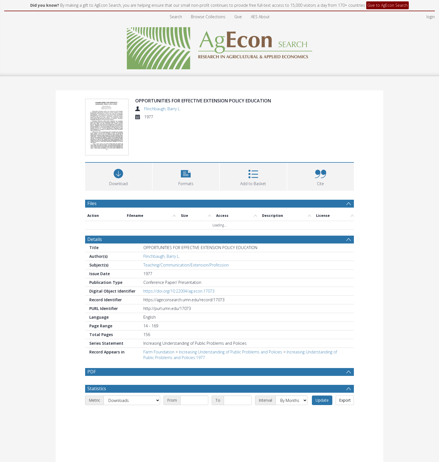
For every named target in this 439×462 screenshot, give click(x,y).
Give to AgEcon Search (387, 5)
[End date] (238, 366)
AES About (260, 16)
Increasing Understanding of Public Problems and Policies (230, 318)
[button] (186, 142)
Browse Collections (208, 16)
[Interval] (291, 366)
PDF (91, 338)
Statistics (96, 355)
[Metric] (132, 366)
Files (92, 169)
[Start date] (194, 366)
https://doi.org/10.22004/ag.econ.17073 (178, 257)
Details (94, 206)
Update (322, 366)
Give (238, 16)
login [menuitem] (430, 16)
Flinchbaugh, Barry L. (162, 108)
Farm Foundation (158, 318)
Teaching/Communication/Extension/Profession (186, 231)
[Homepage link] (219, 46)
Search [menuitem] (176, 16)
